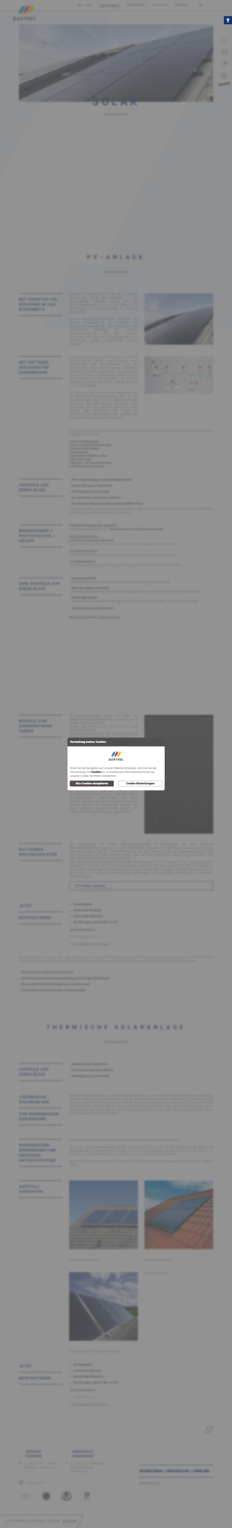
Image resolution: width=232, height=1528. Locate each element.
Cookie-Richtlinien (91, 775)
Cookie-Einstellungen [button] (140, 783)
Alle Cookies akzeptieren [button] (92, 783)
